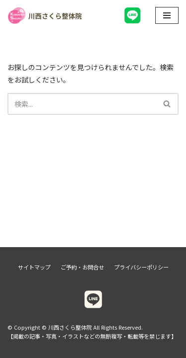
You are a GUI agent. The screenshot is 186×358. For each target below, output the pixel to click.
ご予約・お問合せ (82, 267)
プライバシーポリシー (141, 267)
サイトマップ (34, 267)
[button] (167, 103)
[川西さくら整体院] (44, 15)
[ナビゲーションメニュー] (167, 15)
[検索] (81, 104)
